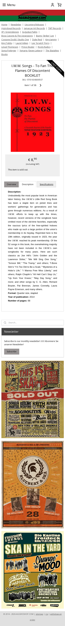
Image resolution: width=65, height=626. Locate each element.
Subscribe (11, 351)
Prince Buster (27, 47)
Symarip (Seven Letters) (31, 50)
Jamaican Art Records (34, 28)
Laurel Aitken (22, 43)
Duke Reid (37, 39)
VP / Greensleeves (10, 32)
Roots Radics (44, 47)
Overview (11, 184)
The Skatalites (52, 50)
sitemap (39, 614)
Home (4, 24)
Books (4, 54)
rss (46, 614)
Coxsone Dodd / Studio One (15, 39)
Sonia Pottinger (8, 50)
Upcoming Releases (34, 24)
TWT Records (54, 28)
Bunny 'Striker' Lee (45, 35)
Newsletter (16, 24)
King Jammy (51, 39)
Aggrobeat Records (11, 28)
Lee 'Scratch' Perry (40, 43)
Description (27, 184)
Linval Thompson (9, 47)
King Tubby (6, 43)
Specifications (46, 184)
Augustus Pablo (29, 32)
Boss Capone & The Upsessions (17, 35)
